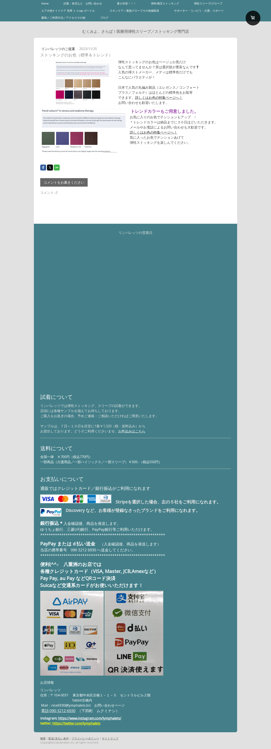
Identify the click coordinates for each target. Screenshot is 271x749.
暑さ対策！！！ (126, 3)
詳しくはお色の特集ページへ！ (159, 97)
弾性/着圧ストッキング (165, 3)
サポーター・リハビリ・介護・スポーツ (199, 10)
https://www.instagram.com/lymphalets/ (89, 718)
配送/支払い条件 (58, 738)
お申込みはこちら (131, 431)
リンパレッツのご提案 (58, 48)
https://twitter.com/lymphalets (76, 723)
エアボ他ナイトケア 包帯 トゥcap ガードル (68, 10)
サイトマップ (110, 738)
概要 (43, 738)
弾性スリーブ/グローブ (208, 3)
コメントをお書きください (64, 182)
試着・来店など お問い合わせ (83, 3)
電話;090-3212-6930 (58, 710)
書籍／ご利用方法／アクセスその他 (63, 17)
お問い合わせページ (109, 705)
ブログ (104, 17)
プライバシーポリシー (85, 738)
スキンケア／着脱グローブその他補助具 (134, 10)
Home (45, 3)
